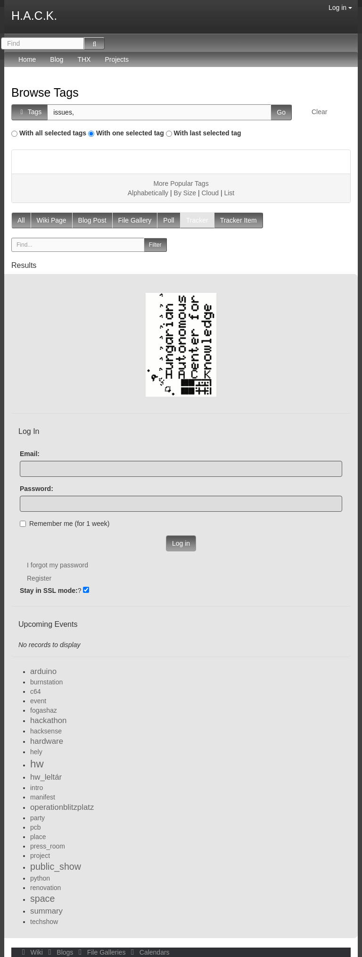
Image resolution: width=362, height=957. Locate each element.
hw (37, 764)
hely (36, 752)
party (37, 818)
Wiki (31, 952)
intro (36, 787)
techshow (44, 921)
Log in (340, 7)
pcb (35, 827)
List (229, 193)
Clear (319, 112)
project (40, 855)
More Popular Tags (180, 183)
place (38, 836)
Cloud (210, 193)
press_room (47, 846)
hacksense (46, 731)
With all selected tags (52, 133)
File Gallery (135, 220)
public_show (55, 866)
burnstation (46, 682)
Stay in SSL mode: (49, 590)
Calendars (148, 952)
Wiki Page (51, 220)
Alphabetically (148, 193)
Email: (30, 454)
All (21, 220)
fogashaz (43, 710)
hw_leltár (46, 777)
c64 (35, 691)
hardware (46, 741)
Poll (168, 220)
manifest (42, 797)
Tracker (197, 220)
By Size (185, 193)
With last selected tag (207, 133)
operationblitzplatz (62, 807)
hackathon (48, 720)
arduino (43, 671)
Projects (117, 59)
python (40, 878)
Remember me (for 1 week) (64, 523)
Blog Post (92, 220)
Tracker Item (238, 220)
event (38, 701)
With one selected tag (130, 133)
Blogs (60, 952)
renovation (45, 887)
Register (39, 578)
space (42, 898)
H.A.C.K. (34, 15)
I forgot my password (57, 565)
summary (46, 911)
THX (83, 59)
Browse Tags (45, 92)
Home (27, 59)
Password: (36, 488)
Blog (56, 59)
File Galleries (101, 952)
